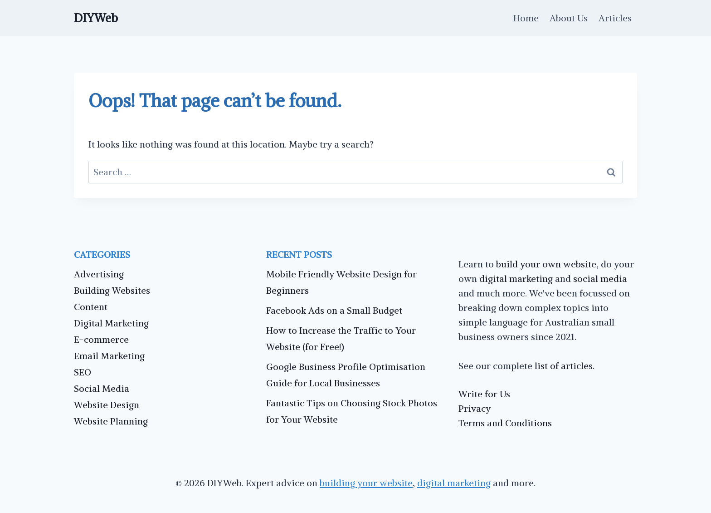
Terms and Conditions (505, 423)
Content (90, 306)
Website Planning (111, 421)
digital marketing (516, 278)
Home (526, 18)
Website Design (106, 404)
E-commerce (101, 339)
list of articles (564, 365)
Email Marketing (109, 355)
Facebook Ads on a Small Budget (334, 310)
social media (600, 278)
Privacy (474, 408)
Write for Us (484, 394)
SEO (82, 372)
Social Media (101, 388)
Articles (615, 18)
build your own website (546, 264)
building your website (366, 482)
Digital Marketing (111, 323)
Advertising (99, 274)
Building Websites (112, 290)
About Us (569, 18)
